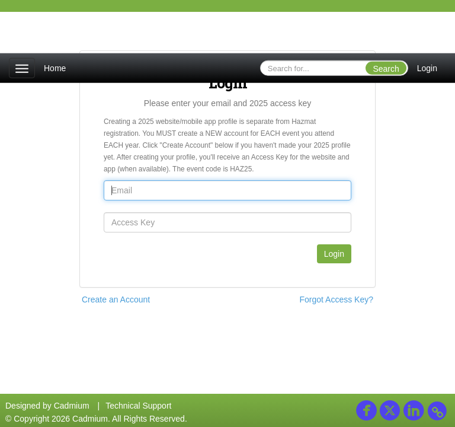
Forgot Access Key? (336, 299)
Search (386, 69)
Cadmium (71, 405)
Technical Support (138, 405)
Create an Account (116, 299)
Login (427, 68)
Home (55, 68)
